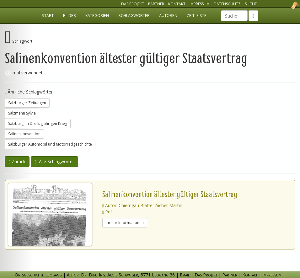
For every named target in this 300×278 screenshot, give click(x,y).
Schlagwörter (134, 15)
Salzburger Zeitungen (27, 102)
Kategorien (97, 15)
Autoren (168, 15)
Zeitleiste (196, 15)
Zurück (17, 161)
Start (48, 15)
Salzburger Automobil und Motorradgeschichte (50, 144)
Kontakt (176, 4)
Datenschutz (227, 4)
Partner (156, 4)
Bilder (69, 15)
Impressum (200, 4)
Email (185, 275)
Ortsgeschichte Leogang (286, 5)
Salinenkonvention (24, 133)
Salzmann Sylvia (22, 113)
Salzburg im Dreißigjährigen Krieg (37, 123)
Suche (251, 4)
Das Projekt (132, 4)
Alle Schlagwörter (54, 161)
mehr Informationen (125, 222)
